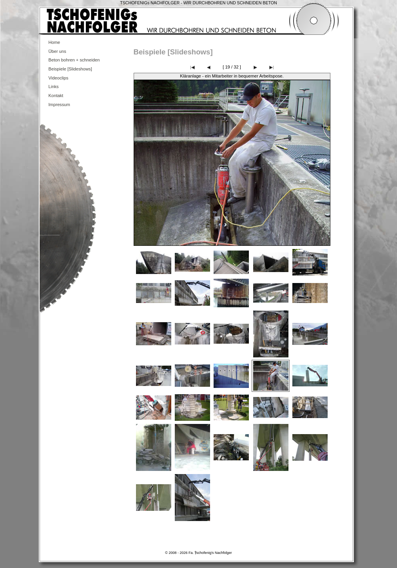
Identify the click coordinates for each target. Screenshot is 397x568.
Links (54, 86)
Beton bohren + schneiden (74, 60)
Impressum (59, 104)
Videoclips (59, 78)
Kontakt (56, 95)
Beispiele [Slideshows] (70, 69)
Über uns (57, 51)
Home (54, 42)
